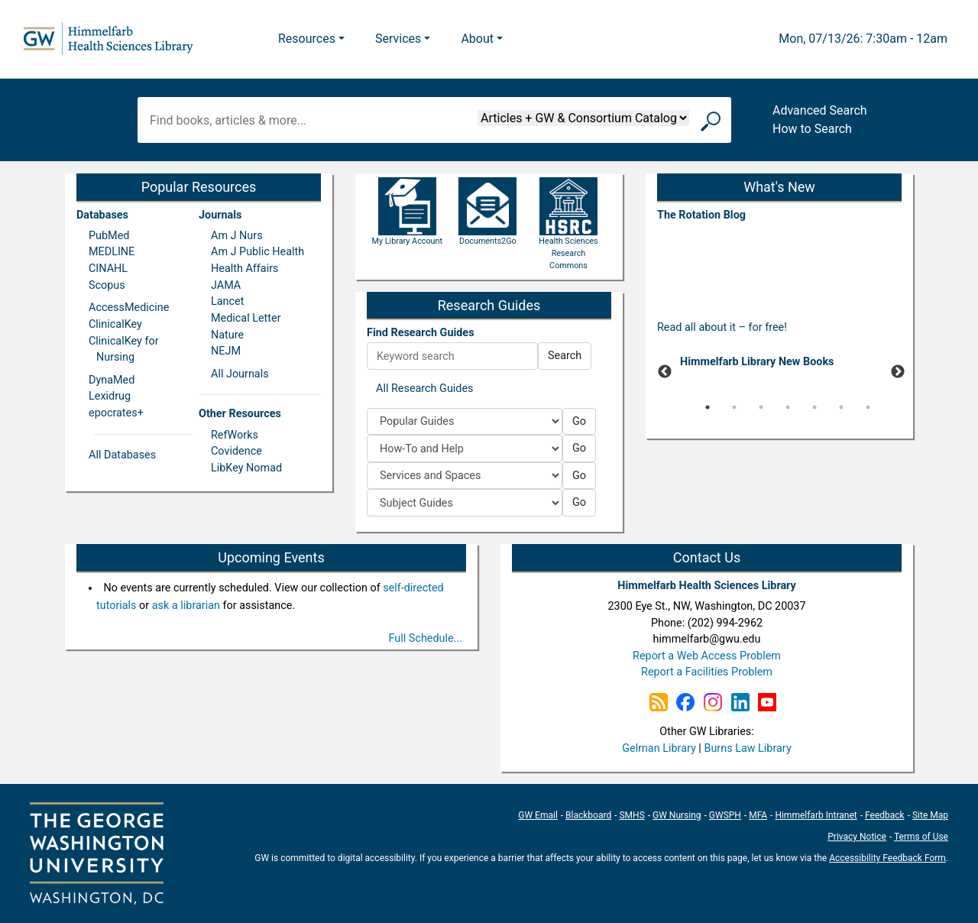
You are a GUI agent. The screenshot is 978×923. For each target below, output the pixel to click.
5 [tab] (814, 407)
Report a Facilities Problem (706, 672)
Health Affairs (244, 268)
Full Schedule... (426, 638)
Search (564, 355)
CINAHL (108, 268)
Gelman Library (658, 748)
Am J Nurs (237, 235)
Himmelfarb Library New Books (757, 361)
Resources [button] (306, 38)
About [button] (477, 38)
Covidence (236, 451)
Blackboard (588, 815)
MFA (758, 815)
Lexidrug (110, 396)
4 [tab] (787, 407)
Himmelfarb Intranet (816, 815)
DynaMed (111, 380)
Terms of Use (921, 836)
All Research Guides (425, 388)
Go (579, 421)
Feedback (885, 815)
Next (897, 372)
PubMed (109, 235)
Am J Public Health (257, 251)
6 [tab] (841, 407)
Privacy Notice (856, 836)
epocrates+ (116, 412)
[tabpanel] (779, 365)
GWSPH (725, 815)
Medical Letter (246, 318)
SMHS (631, 815)
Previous (664, 372)
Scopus (107, 285)
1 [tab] (707, 407)
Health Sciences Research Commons (568, 236)
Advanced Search (819, 110)
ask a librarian (186, 605)
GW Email (538, 815)
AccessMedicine (129, 307)
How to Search (812, 128)
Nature (227, 335)
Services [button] (398, 38)
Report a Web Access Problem (707, 655)
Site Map (930, 815)
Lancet (227, 301)
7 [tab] (868, 407)
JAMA (226, 285)
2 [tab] (734, 407)
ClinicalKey (115, 324)
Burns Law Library (747, 748)
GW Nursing (677, 815)
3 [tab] (761, 407)
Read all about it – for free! (722, 327)
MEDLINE (111, 251)
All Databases (122, 455)
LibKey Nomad (246, 468)
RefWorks (234, 435)
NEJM (226, 351)
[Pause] (779, 430)
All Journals (240, 374)
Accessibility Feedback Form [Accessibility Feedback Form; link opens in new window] (887, 858)
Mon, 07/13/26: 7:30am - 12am (863, 38)
